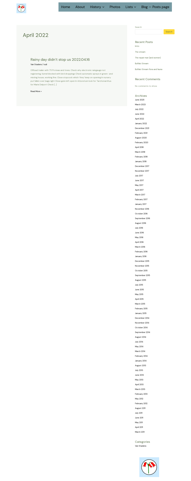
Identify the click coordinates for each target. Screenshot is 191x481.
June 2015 (140, 289)
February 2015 (142, 308)
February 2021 (142, 133)
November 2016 (142, 208)
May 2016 (139, 237)
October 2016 (141, 213)
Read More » (36, 91)
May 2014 (139, 346)
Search (138, 27)
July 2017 (139, 175)
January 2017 (141, 204)
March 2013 (140, 389)
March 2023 (141, 104)
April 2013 (139, 384)
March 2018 (140, 152)
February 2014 (142, 356)
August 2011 (140, 408)
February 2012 (142, 403)
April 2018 (139, 147)
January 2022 (141, 123)
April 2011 (139, 427)
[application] (102, 7)
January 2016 (141, 256)
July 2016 (139, 227)
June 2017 (140, 180)
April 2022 (140, 118)
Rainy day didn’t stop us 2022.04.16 (62, 59)
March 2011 (140, 432)
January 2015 (141, 313)
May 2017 (139, 185)
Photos (115, 7)
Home (65, 7)
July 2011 (139, 413)
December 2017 (142, 166)
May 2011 (139, 422)
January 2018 (141, 161)
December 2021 (142, 128)
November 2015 (142, 265)
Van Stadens (37, 64)
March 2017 (140, 194)
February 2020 (142, 142)
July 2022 (139, 109)
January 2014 (141, 360)
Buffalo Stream (142, 63)
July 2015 (139, 284)
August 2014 (141, 337)
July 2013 (139, 370)
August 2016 (141, 223)
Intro (137, 46)
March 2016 (140, 246)
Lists (131, 7)
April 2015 (140, 299)
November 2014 (142, 322)
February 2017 (142, 199)
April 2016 (140, 242)
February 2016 (142, 251)
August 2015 (141, 280)
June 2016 (140, 232)
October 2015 (141, 270)
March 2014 (140, 351)
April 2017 (140, 189)
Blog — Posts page (155, 7)
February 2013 (142, 394)
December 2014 (142, 318)
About (80, 7)
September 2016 (143, 218)
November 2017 (142, 171)
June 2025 (140, 99)
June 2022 (140, 114)
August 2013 (141, 365)
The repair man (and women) (149, 57)
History (97, 7)
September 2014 (143, 332)
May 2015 (139, 294)
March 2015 (140, 303)
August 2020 (141, 137)
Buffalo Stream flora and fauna (149, 69)
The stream (140, 51)
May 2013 (139, 379)
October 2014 (142, 327)
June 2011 (139, 417)
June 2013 (140, 375)
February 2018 (142, 156)
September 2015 (143, 275)
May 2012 (139, 398)
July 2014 (139, 341)
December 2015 (142, 261)
